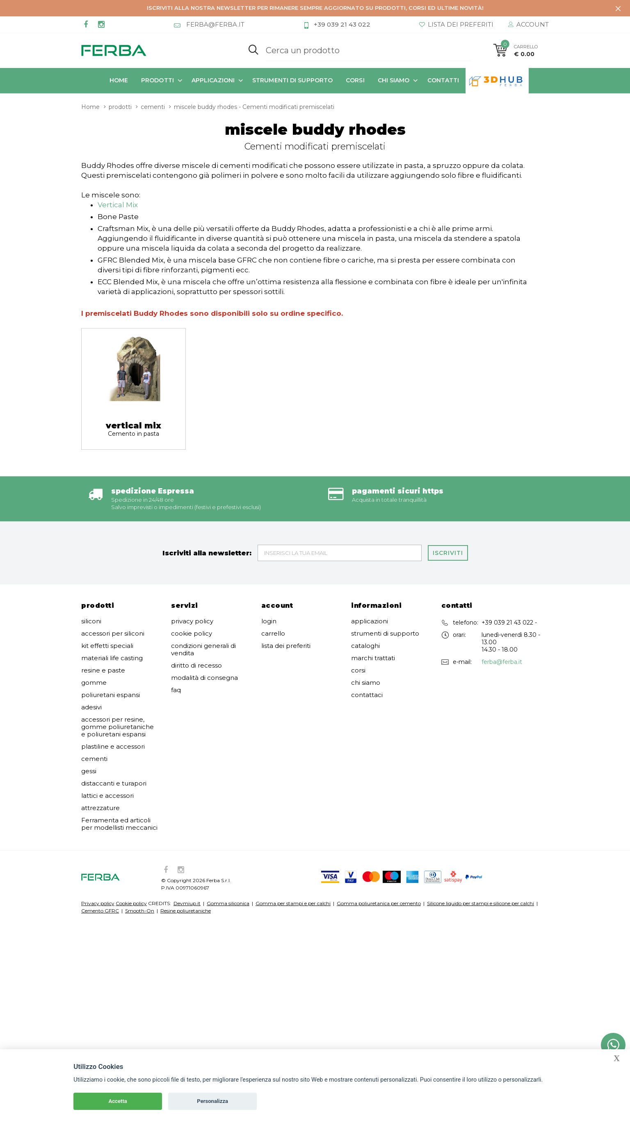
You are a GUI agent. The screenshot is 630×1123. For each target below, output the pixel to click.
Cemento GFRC (100, 866)
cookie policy (191, 589)
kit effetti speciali (107, 601)
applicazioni (213, 80)
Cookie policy (131, 859)
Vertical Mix (118, 160)
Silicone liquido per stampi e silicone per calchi (480, 859)
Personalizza (212, 1101)
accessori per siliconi (112, 589)
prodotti (157, 80)
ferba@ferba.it (502, 617)
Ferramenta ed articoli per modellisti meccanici (119, 779)
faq (176, 645)
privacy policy (192, 576)
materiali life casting (112, 613)
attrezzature (100, 763)
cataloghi (365, 601)
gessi (88, 726)
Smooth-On (139, 866)
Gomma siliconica (228, 859)
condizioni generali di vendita (203, 605)
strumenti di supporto (292, 80)
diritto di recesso (196, 621)
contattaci (367, 650)
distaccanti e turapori (113, 739)
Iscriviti (448, 508)
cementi (94, 714)
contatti (443, 80)
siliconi (91, 576)
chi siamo (394, 80)
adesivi (91, 662)
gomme (94, 638)
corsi (355, 80)
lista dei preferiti (285, 601)
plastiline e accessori (113, 702)
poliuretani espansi (110, 650)
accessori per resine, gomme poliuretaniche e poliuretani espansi (117, 682)
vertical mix (133, 384)
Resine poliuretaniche (185, 866)
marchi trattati (373, 613)
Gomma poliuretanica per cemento (379, 859)
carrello (273, 589)
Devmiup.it (187, 859)
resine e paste (103, 625)
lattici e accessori (107, 751)
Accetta (118, 1101)
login (268, 576)
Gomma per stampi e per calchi (293, 859)
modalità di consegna (204, 633)
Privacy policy (97, 859)
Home (119, 80)
